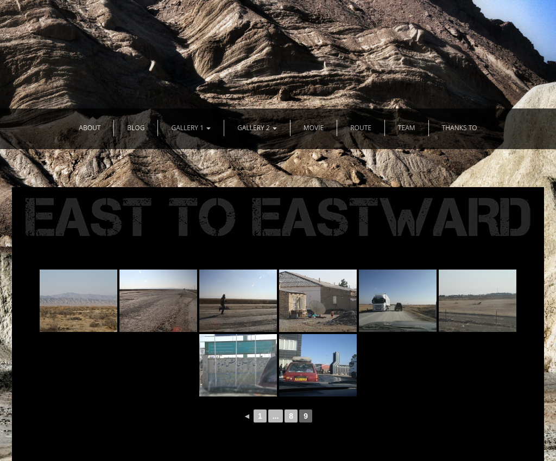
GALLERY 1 (191, 127)
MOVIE (314, 127)
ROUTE (360, 127)
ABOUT (89, 127)
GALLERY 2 (257, 127)
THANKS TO (459, 127)
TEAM (406, 127)
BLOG (135, 127)
